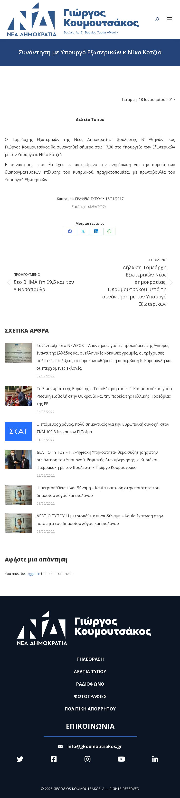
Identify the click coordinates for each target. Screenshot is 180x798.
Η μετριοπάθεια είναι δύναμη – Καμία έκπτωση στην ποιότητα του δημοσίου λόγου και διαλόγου (98, 491)
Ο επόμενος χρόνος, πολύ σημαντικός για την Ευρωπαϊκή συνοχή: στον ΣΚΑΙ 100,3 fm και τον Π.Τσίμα (103, 428)
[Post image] (18, 353)
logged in (33, 573)
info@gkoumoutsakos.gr (90, 746)
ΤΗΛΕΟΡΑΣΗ (90, 659)
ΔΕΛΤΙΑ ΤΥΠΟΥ (97, 206)
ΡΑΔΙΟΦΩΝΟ (90, 684)
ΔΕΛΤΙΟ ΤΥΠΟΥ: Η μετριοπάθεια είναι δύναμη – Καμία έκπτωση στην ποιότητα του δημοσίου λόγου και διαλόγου (100, 519)
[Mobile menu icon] (169, 19)
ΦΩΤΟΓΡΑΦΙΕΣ (90, 696)
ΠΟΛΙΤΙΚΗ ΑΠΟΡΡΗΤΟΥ (90, 709)
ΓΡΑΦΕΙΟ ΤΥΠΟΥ (88, 198)
